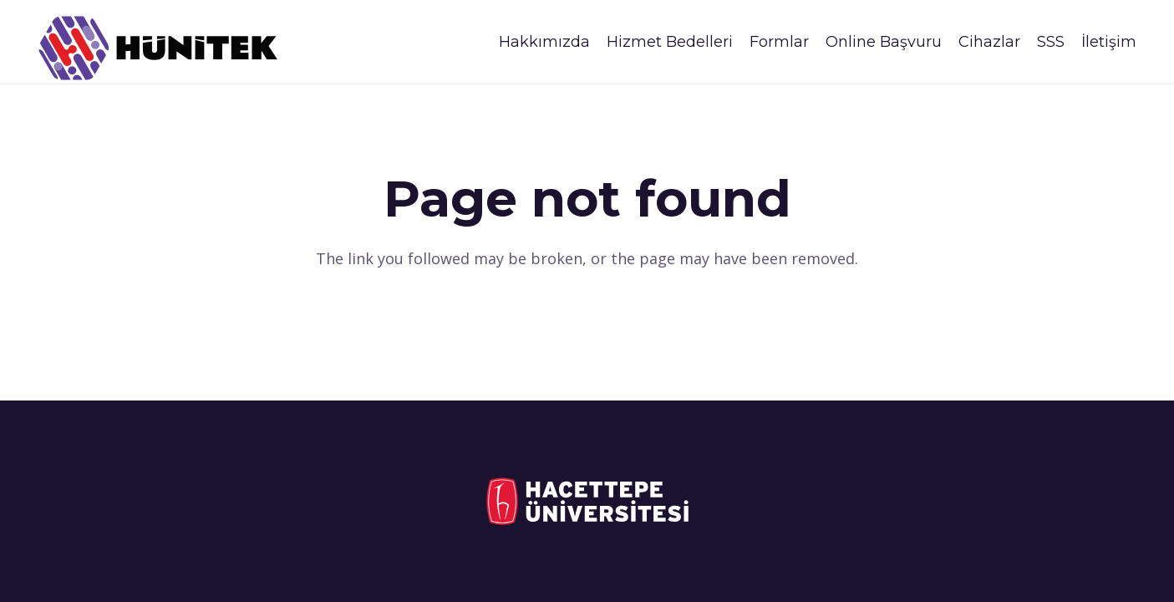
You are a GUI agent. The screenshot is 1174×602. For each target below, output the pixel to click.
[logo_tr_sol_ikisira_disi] (587, 501)
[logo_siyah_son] (158, 48)
